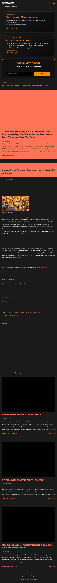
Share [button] (4, 155)
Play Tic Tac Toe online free (10, 85)
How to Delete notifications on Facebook (23, 479)
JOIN (42, 73)
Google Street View (8, 315)
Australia (10, 313)
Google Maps (24, 313)
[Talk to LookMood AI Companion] (28, 45)
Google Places (43, 267)
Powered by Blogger (28, 576)
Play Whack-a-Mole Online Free (32, 85)
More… (48, 85)
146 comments (12, 433)
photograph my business (31, 272)
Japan (18, 315)
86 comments (11, 498)
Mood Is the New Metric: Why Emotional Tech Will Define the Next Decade (27, 546)
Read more (51, 433)
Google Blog (10, 279)
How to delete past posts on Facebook (21, 414)
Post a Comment (12, 155)
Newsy (17, 284)
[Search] (50, 3)
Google (17, 313)
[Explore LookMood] (28, 22)
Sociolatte (8, 3)
